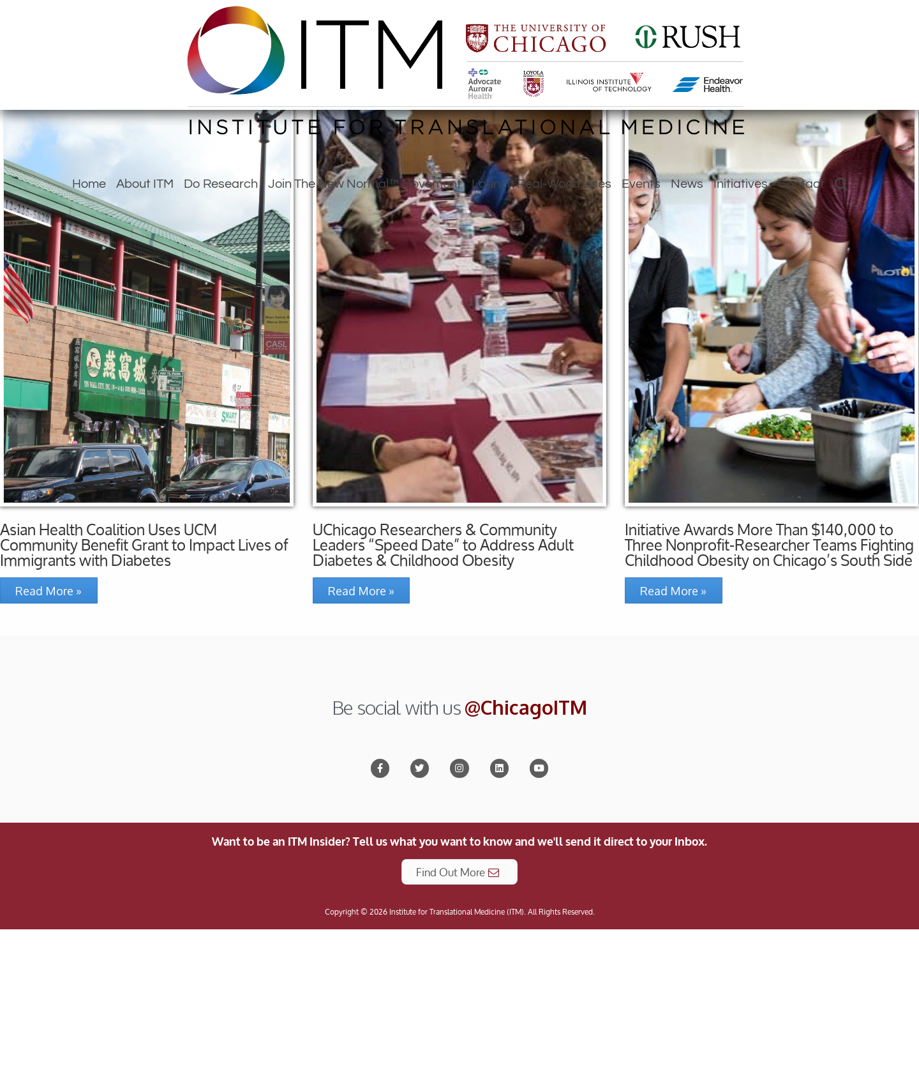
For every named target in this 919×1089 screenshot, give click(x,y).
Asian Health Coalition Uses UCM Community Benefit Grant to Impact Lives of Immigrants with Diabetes (144, 693)
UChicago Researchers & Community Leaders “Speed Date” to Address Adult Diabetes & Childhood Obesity (443, 693)
